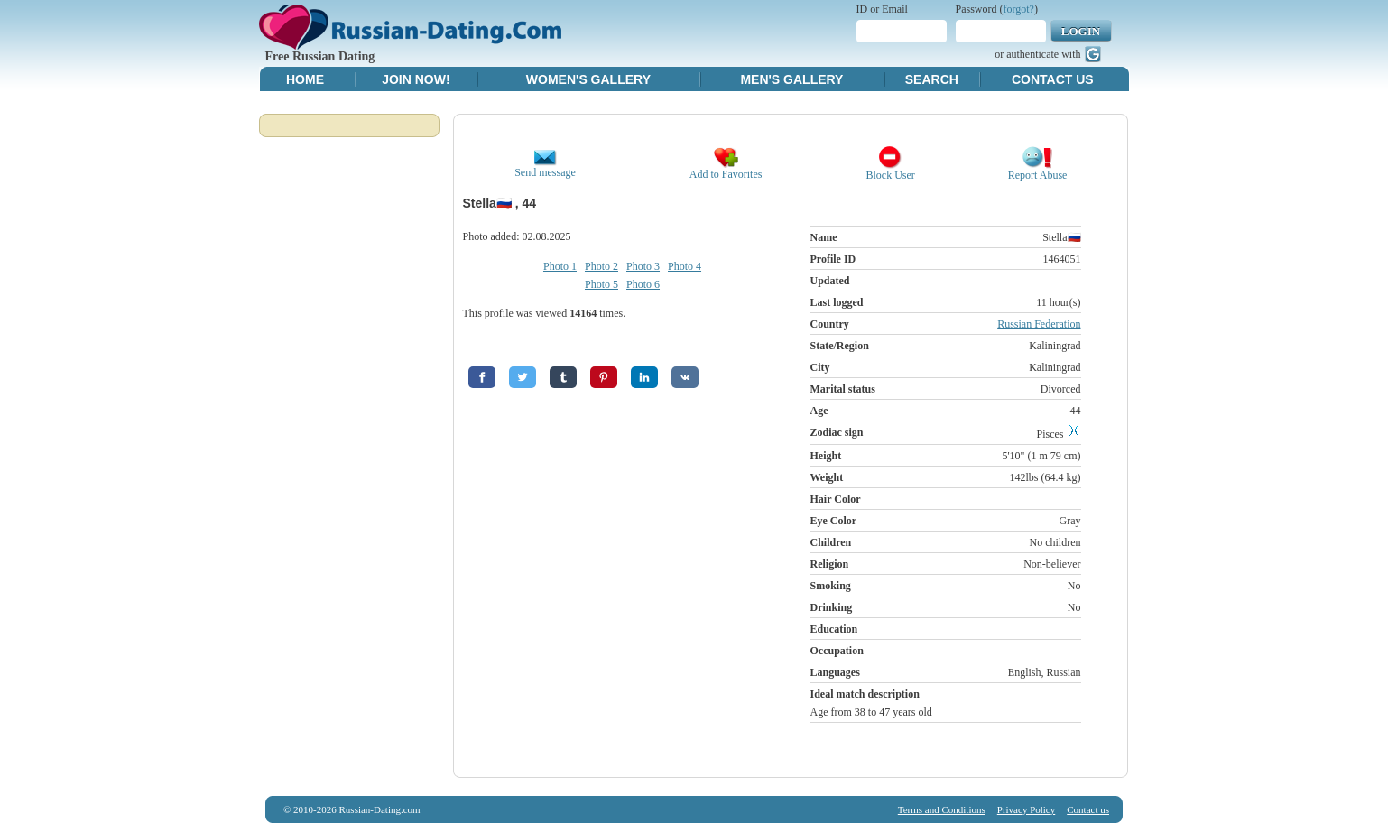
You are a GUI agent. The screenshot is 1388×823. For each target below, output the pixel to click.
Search (931, 79)
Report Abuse (1038, 170)
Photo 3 (643, 266)
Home (305, 79)
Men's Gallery (791, 79)
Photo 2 (601, 266)
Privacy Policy (1026, 809)
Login (1080, 31)
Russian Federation (1038, 324)
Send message (545, 167)
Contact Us (1053, 79)
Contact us (1088, 809)
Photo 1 (560, 266)
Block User (890, 170)
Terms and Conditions (941, 809)
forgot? (1019, 9)
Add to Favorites (726, 169)
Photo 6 (643, 284)
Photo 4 (684, 266)
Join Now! (415, 79)
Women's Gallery (588, 79)
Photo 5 (601, 284)
